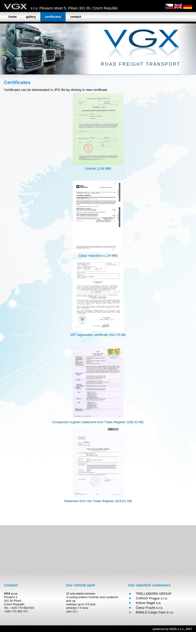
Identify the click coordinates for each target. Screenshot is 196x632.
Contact (75, 17)
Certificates (53, 17)
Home (12, 17)
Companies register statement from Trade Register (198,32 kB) (97, 422)
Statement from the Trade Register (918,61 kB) (98, 501)
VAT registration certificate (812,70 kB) (98, 335)
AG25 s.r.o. (176, 628)
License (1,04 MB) (98, 168)
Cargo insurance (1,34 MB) (98, 255)
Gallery (31, 17)
